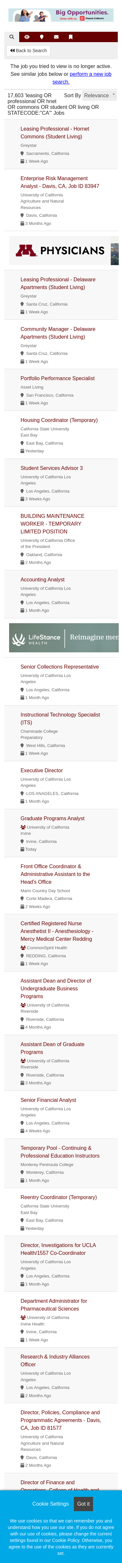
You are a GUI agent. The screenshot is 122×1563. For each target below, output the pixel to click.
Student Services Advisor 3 (51, 468)
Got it (83, 1504)
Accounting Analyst (42, 579)
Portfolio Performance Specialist (57, 378)
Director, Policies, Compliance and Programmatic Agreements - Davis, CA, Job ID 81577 (60, 1420)
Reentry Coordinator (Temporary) (58, 1197)
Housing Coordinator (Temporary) (59, 420)
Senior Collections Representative (59, 667)
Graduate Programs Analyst (52, 818)
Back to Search (28, 50)
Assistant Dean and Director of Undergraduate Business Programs (55, 988)
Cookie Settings (50, 1504)
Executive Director (41, 770)
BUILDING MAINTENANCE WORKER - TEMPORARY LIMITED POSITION (52, 523)
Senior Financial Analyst (48, 1100)
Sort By (72, 95)
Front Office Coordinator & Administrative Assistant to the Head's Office (55, 874)
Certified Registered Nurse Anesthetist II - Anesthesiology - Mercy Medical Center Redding (56, 931)
